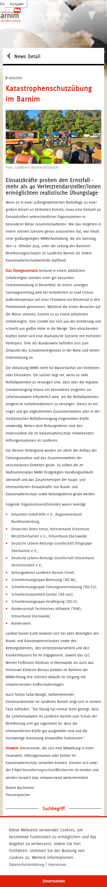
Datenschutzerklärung (26, 864)
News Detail (24, 56)
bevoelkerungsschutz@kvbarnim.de (50, 770)
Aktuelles (14, 78)
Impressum (57, 864)
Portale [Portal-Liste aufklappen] (15, 4)
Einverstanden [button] (54, 881)
